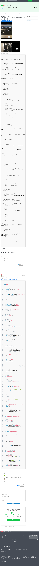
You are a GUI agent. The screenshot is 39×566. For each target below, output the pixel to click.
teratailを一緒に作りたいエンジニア (7, 531)
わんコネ (9, 557)
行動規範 (18, 264)
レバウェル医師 (24, 556)
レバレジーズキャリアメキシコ (4, 558)
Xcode (1, 8)
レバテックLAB (17, 541)
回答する (13, 503)
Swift (3, 8)
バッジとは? (2, 536)
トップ (1, 526)
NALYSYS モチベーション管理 (11, 558)
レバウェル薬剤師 (32, 556)
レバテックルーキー (14, 537)
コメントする (21, 265)
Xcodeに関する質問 (5, 526)
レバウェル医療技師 (3, 556)
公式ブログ (6, 535)
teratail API (6, 537)
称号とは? (2, 537)
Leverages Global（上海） (33, 557)
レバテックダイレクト (15, 539)
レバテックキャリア (19, 537)
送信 (37, 539)
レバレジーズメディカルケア (4, 557)
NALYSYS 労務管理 (18, 558)
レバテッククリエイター (21, 535)
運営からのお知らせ (7, 536)
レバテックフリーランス (14, 535)
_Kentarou (4, 275)
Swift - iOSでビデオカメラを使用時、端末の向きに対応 (9, 279)
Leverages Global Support (26, 557)
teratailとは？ (2, 535)
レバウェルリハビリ (10, 556)
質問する (13, 519)
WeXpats (17, 557)
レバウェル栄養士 (17, 556)
